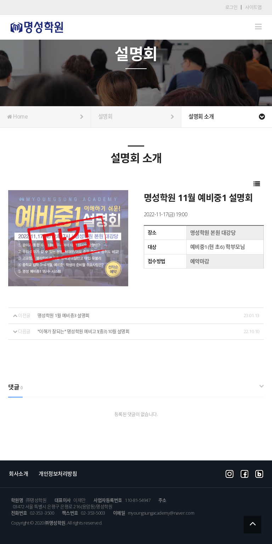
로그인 (231, 7)
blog (259, 473)
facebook (244, 473)
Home (45, 116)
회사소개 (18, 473)
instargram (229, 473)
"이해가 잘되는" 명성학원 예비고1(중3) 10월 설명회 (84, 331)
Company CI (37, 27)
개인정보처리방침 (58, 473)
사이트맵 (253, 7)
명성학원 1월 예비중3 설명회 (64, 316)
